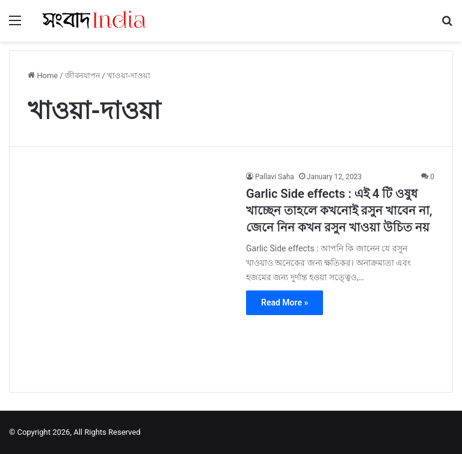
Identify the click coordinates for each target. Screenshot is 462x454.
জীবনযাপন (82, 75)
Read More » (284, 302)
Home (43, 75)
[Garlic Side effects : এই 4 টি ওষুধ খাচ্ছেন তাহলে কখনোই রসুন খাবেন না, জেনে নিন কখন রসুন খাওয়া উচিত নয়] (129, 272)
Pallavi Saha (274, 177)
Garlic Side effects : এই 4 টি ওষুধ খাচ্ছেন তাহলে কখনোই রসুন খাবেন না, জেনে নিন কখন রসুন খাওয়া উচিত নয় (339, 210)
